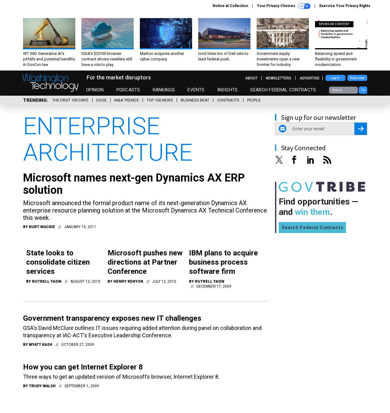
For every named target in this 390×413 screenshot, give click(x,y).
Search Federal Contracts (283, 90)
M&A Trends (126, 100)
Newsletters (278, 78)
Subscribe (357, 78)
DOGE (101, 100)
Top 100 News (160, 100)
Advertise (310, 78)
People (254, 100)
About (251, 78)
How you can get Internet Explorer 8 (83, 367)
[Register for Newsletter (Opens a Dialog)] (360, 129)
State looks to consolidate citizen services (58, 262)
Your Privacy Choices (283, 6)
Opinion (95, 90)
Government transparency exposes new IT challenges (112, 318)
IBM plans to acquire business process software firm (223, 262)
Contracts (228, 100)
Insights (227, 90)
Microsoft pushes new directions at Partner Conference (145, 262)
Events (195, 90)
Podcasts (128, 90)
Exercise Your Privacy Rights (344, 6)
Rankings (164, 90)
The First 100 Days (70, 100)
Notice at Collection (230, 6)
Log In (335, 78)
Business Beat (195, 100)
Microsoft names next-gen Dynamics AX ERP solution (134, 184)
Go (363, 90)
